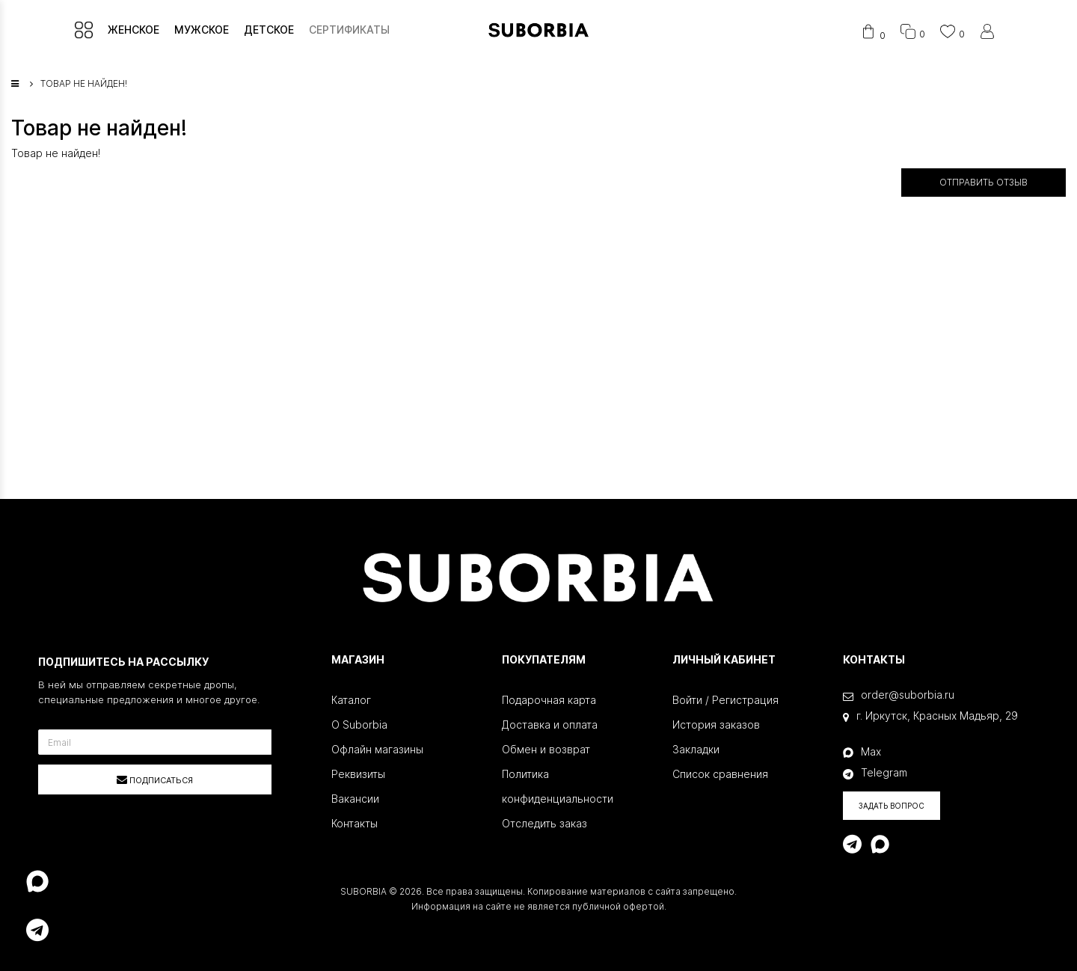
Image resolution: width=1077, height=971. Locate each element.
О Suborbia (359, 724)
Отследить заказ (544, 823)
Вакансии (355, 798)
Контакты (354, 823)
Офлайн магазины (377, 749)
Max (862, 751)
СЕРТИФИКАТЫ (349, 29)
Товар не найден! (83, 83)
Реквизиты (358, 774)
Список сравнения (720, 774)
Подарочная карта (549, 699)
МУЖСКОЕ (201, 29)
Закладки (695, 749)
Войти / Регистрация (725, 699)
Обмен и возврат (546, 749)
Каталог (351, 699)
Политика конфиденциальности (557, 786)
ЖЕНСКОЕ (133, 29)
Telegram (875, 772)
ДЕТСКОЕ (269, 29)
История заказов (716, 724)
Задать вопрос (891, 805)
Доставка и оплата (550, 724)
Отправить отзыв (983, 182)
